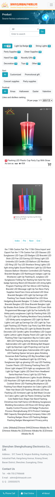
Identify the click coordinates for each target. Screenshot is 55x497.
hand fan (42, 280)
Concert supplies (11, 81)
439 (35, 192)
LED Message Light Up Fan (26, 289)
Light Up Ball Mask (34, 393)
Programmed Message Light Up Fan (21, 310)
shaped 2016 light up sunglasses (31, 368)
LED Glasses (40, 252)
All (7, 46)
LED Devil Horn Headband (37, 371)
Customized (15, 74)
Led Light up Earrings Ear (22, 322)
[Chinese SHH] (24, 428)
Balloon (15, 271)
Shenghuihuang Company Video (31, 414)
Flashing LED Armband (15, 393)
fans (48, 280)
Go (42, 31)
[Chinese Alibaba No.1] (41, 428)
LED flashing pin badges (31, 274)
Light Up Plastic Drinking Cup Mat (35, 396)
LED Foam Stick (44, 307)
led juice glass (33, 353)
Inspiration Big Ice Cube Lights (36, 338)
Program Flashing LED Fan (18, 286)
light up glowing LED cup (27, 362)
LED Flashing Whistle (30, 390)
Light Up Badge (23, 46)
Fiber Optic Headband (19, 359)
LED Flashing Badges (38, 417)
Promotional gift (32, 74)
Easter (36, 91)
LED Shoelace (27, 264)
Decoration (10, 63)
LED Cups (19, 255)
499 (48, 109)
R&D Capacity (10, 414)
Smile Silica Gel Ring (14, 329)
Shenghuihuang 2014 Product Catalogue (31, 411)
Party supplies (29, 81)
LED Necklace (43, 261)
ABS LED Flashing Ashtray (19, 341)
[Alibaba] (13, 428)
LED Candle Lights (20, 332)
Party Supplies (12, 52)
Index (17, 241)
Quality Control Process (17, 408)
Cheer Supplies (33, 52)
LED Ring (9, 264)
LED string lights (43, 283)
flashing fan (32, 280)
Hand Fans (10, 58)
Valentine (46, 91)
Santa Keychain (16, 374)
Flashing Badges (14, 420)
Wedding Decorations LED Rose (19, 405)
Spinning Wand (17, 283)
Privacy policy (41, 420)
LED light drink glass (26, 380)
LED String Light (37, 258)
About (46, 493)
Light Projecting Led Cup (34, 347)
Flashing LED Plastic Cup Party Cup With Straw (29, 160)
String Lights (43, 46)
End (38, 241)
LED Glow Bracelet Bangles (33, 304)
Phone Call (9, 493)
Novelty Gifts (28, 58)
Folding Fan (21, 280)
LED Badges (29, 255)
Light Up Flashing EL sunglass (30, 277)
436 (42, 109)
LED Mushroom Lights (26, 377)
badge (7, 283)
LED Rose (44, 390)
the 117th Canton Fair (24, 252)
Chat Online (27, 493)
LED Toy (17, 264)
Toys (24, 63)
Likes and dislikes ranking (14, 97)
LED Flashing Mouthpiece (32, 383)
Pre (24, 241)
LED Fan (15, 258)
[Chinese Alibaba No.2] (12, 431)
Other (36, 63)
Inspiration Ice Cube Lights (35, 387)
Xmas (12, 91)
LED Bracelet (41, 255)
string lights (14, 268)
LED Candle (19, 261)
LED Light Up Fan (43, 335)
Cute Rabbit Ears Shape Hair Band (23, 399)
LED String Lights (42, 405)
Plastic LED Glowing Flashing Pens (29, 365)
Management (29, 420)
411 (33, 192)
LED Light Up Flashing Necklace (22, 316)
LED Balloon (30, 261)
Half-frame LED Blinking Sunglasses (34, 402)
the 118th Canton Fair (14, 249)
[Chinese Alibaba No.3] (34, 431)
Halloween (24, 91)
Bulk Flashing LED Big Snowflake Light (32, 356)
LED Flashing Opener (16, 353)
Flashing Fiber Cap (13, 338)
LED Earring (24, 258)
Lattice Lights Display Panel (22, 335)
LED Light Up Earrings (33, 295)
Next (31, 241)
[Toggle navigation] (51, 4)
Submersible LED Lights (39, 350)
